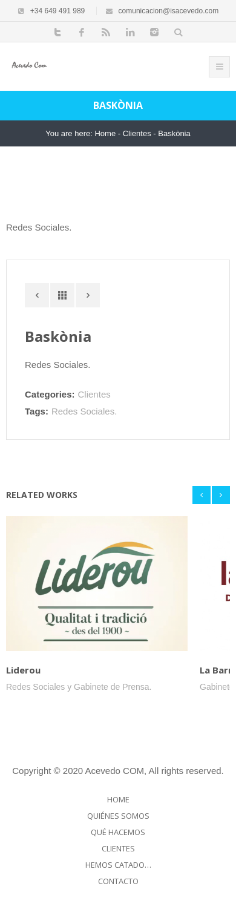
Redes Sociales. (84, 411)
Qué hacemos (118, 832)
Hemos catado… (118, 864)
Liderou (23, 670)
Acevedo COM (115, 770)
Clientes (137, 133)
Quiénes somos (118, 815)
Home (105, 133)
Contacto (118, 881)
